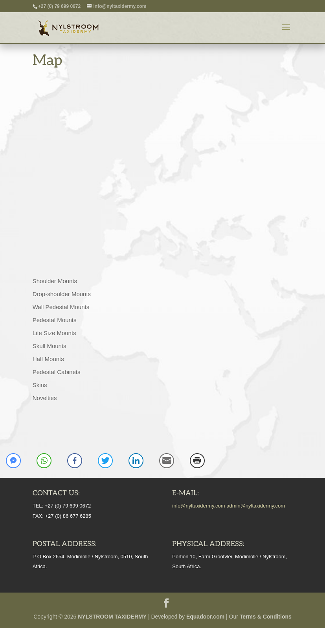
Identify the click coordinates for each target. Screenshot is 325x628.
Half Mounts (48, 359)
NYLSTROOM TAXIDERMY (112, 616)
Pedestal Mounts (55, 320)
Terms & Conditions (266, 616)
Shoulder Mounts (55, 281)
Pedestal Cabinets (57, 372)
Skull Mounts (49, 346)
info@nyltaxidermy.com (198, 506)
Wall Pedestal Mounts (61, 307)
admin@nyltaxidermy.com (255, 506)
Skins (40, 385)
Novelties (45, 398)
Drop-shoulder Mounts (62, 294)
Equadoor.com (205, 616)
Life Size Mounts (54, 333)
